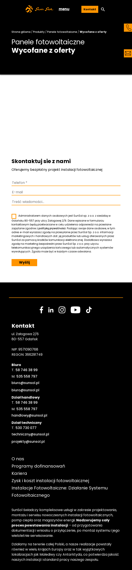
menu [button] (64, 9)
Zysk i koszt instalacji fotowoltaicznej (50, 481)
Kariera (19, 473)
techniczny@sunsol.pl (30, 434)
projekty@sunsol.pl (28, 441)
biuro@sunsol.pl (25, 382)
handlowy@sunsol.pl (29, 415)
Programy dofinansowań (38, 466)
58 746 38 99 (27, 370)
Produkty (39, 32)
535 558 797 (26, 376)
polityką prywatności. (52, 228)
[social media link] (41, 309)
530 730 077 (26, 427)
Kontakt (90, 9)
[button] (103, 9)
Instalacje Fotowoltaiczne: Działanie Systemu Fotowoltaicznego (60, 491)
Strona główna (21, 32)
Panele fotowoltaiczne (62, 32)
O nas (18, 459)
